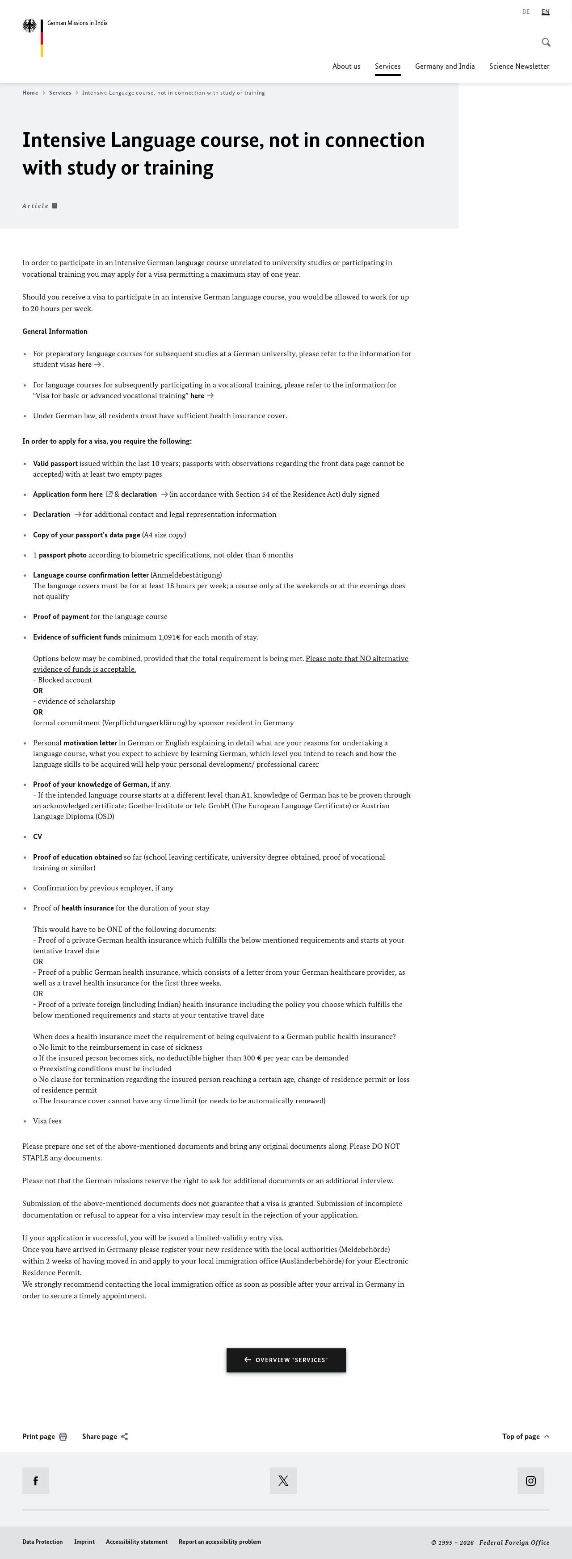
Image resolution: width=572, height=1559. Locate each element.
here (85, 364)
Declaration (52, 514)
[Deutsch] (526, 12)
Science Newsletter (519, 66)
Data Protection (42, 1542)
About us (346, 66)
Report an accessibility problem (220, 1542)
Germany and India (445, 66)
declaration (140, 494)
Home (33, 93)
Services (388, 66)
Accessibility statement (137, 1542)
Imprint (84, 1542)
